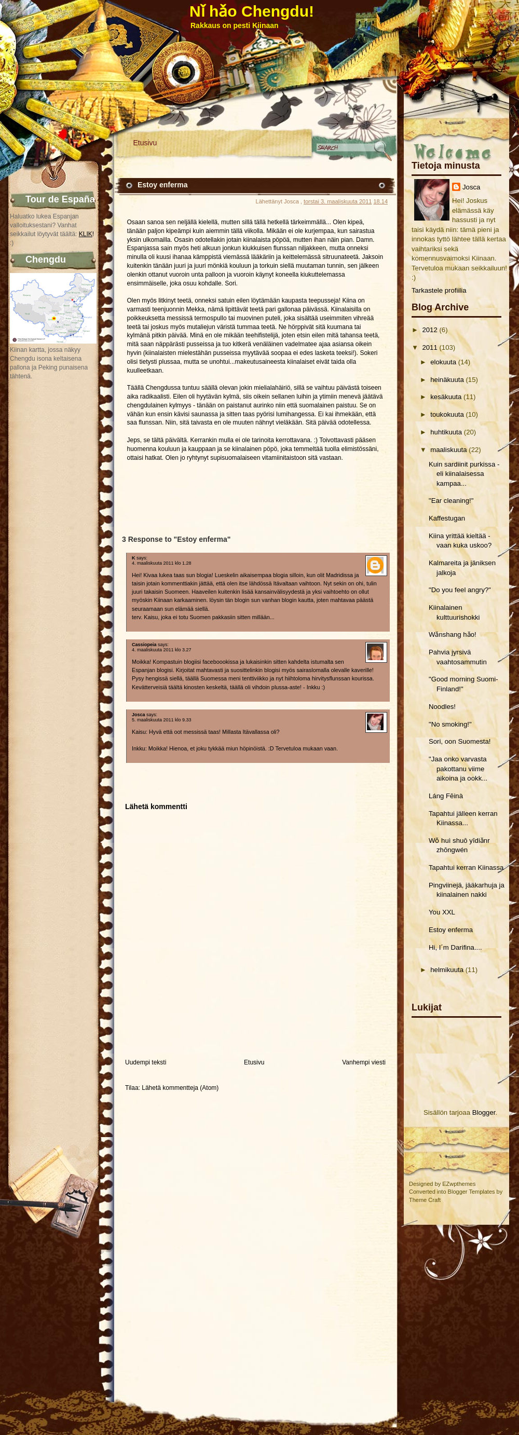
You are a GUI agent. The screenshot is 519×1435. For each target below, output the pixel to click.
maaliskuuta (448, 450)
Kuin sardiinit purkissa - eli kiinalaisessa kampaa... (464, 473)
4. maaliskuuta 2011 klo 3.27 (162, 649)
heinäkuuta (447, 380)
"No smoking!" (450, 724)
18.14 (380, 201)
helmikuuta (446, 970)
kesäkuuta (445, 397)
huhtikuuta (446, 432)
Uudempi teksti (145, 1062)
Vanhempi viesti (364, 1062)
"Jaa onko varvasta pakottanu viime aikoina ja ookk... (458, 768)
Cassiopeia (144, 644)
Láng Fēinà (446, 796)
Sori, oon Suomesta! (460, 741)
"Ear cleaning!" (451, 500)
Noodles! (442, 706)
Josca (471, 187)
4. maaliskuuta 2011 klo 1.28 (162, 563)
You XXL (442, 912)
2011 (429, 347)
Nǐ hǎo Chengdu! (251, 11)
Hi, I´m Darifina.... (455, 947)
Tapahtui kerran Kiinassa (466, 867)
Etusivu (145, 143)
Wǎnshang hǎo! (452, 634)
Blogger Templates (471, 1191)
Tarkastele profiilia (439, 290)
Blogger (484, 1112)
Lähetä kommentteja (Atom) (180, 1087)
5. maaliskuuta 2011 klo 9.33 (162, 719)
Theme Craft (425, 1200)
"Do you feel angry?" (460, 590)
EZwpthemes (458, 1184)
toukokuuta (447, 414)
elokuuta (443, 362)
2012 (429, 330)
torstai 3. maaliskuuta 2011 (338, 201)
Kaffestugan (447, 518)
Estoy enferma (451, 930)
